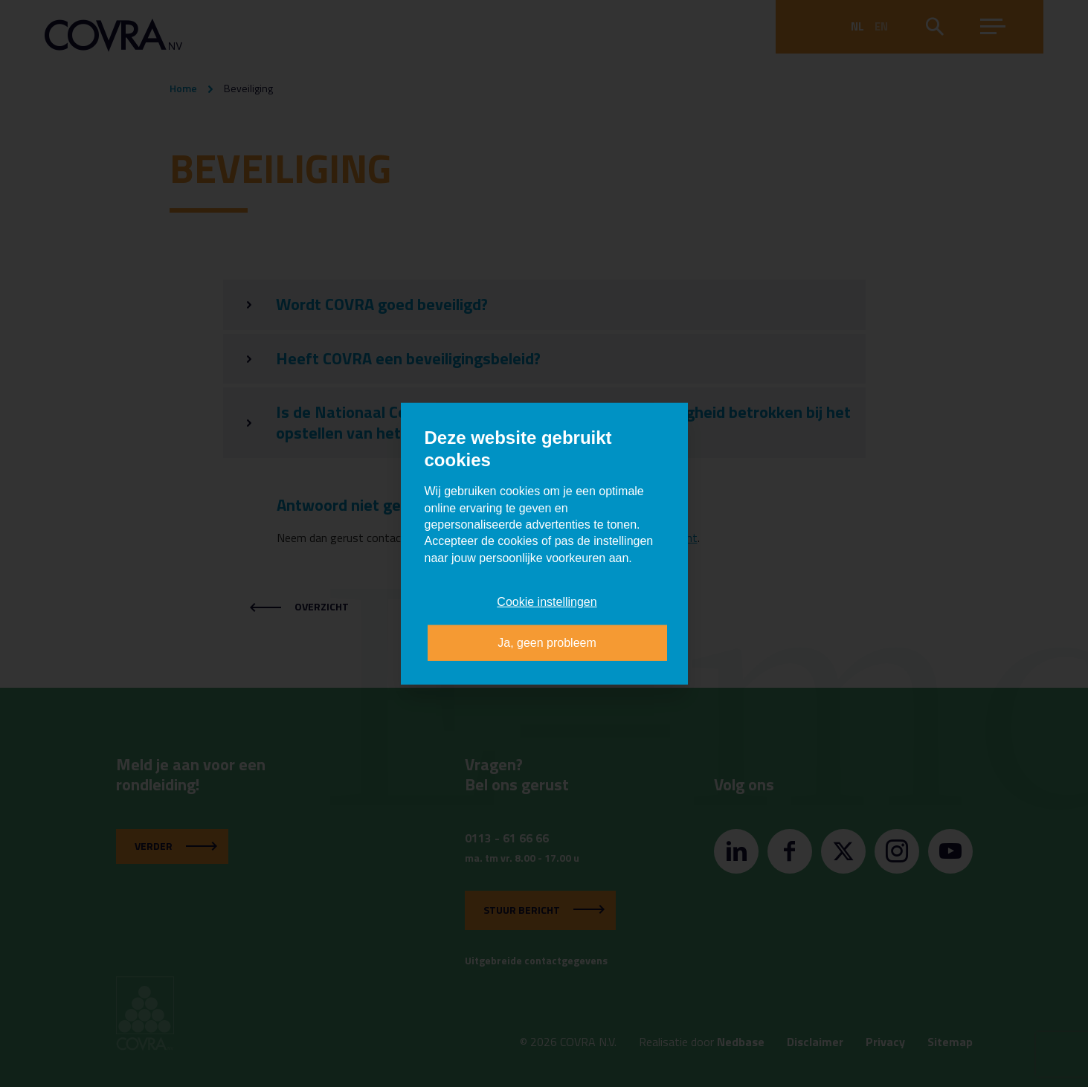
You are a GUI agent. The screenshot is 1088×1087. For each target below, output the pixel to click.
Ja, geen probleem (547, 642)
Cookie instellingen (546, 602)
